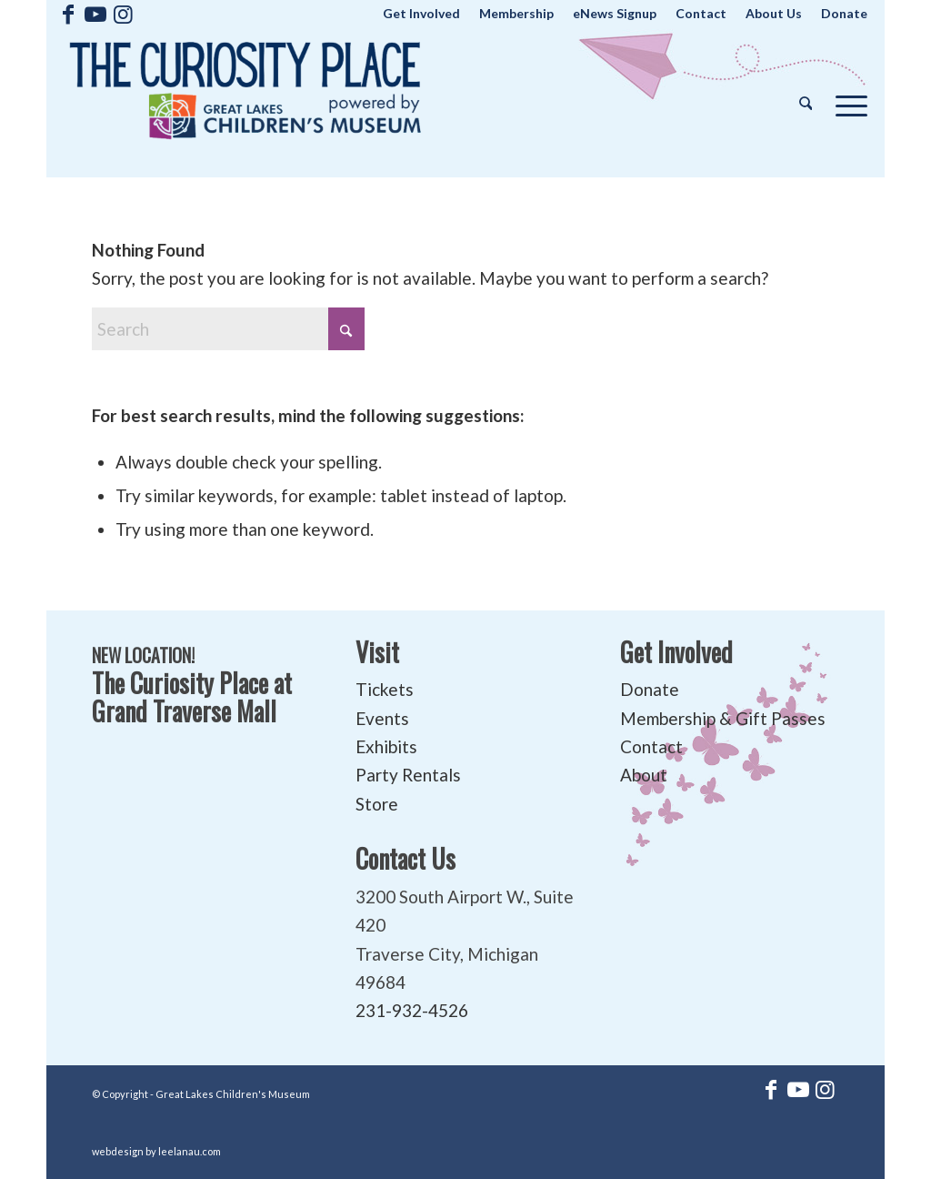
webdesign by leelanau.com (156, 1151)
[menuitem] (422, 13)
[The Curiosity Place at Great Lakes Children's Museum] (245, 102)
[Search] (806, 102)
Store (376, 803)
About (643, 774)
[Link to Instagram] (123, 13)
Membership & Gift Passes (723, 718)
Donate (649, 689)
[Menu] (845, 102)
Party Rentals (408, 774)
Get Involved (676, 651)
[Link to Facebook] (68, 13)
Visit (377, 651)
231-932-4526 (411, 1010)
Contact (651, 746)
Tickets (384, 689)
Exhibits (386, 746)
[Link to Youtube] (96, 13)
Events (382, 718)
